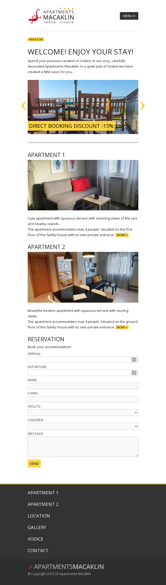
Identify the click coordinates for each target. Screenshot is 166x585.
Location (39, 516)
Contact (38, 550)
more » (122, 235)
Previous (23, 106)
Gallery (37, 527)
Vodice (35, 539)
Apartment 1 (43, 493)
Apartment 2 (43, 504)
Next (142, 106)
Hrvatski (36, 39)
